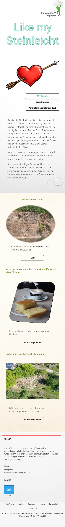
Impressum (32, 509)
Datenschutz (54, 504)
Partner (42, 504)
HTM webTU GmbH (38, 516)
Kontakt (21, 504)
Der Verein (10, 504)
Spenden (31, 504)
